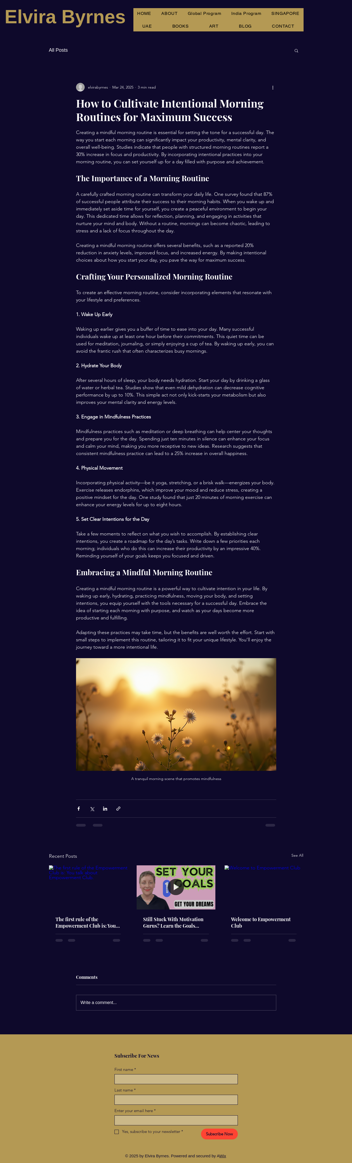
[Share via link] (118, 808)
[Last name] (174, 1099)
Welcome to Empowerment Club (261, 922)
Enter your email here (135, 1110)
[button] (296, 50)
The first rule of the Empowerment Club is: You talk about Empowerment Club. (85, 922)
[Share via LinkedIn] (105, 808)
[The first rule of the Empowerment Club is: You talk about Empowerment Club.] (88, 887)
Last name (125, 1090)
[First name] (174, 1079)
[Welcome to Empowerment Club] (264, 887)
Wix (222, 1156)
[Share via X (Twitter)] (91, 808)
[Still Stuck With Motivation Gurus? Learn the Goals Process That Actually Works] (176, 887)
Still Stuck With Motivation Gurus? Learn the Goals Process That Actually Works (174, 922)
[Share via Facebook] (78, 808)
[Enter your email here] (174, 1120)
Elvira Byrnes (65, 16)
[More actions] (273, 87)
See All (297, 855)
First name (125, 1069)
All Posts (58, 50)
